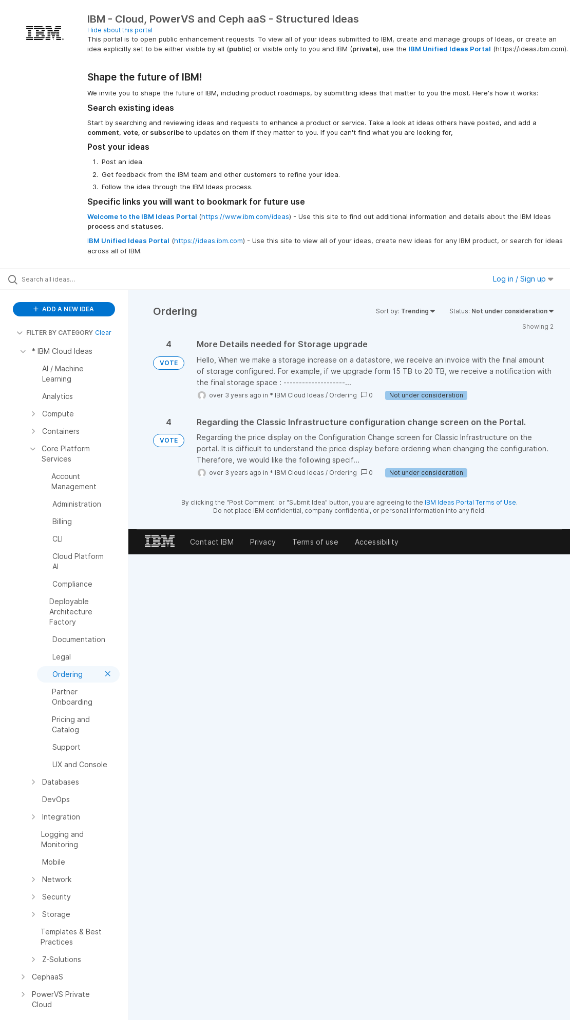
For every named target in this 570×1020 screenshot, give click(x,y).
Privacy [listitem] (263, 541)
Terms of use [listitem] (315, 541)
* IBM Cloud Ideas (297, 395)
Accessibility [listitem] (376, 541)
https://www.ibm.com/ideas (245, 216)
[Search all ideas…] (69, 279)
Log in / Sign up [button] (523, 278)
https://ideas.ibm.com (208, 240)
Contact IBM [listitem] (212, 541)
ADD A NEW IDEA (63, 309)
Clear (103, 332)
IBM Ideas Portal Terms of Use (470, 502)
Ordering (343, 395)
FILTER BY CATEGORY (54, 332)
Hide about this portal (120, 30)
